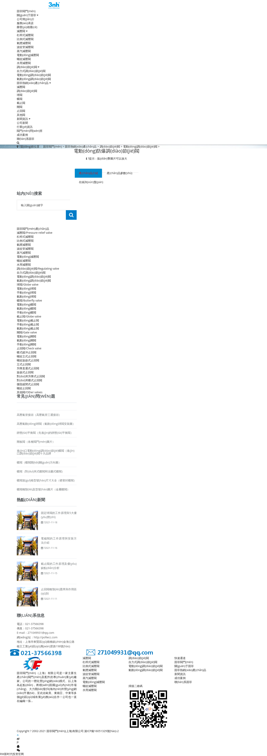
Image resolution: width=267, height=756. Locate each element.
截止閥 (21, 103)
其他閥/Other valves (30, 392)
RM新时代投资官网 (12, 754)
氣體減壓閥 (24, 43)
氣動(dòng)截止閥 (28, 328)
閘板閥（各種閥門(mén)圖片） (36, 442)
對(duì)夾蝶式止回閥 (29, 380)
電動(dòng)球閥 (26, 288)
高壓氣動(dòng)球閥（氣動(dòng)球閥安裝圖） (46, 424)
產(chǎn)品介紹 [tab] (88, 173)
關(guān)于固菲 (27, 15)
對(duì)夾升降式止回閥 (31, 376)
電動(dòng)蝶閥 (26, 304)
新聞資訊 (23, 119)
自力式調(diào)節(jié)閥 (31, 71)
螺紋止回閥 (24, 388)
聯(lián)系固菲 (25, 139)
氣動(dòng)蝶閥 (26, 308)
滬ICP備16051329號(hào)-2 (101, 731)
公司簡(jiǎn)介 (25, 19)
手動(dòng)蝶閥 (26, 312)
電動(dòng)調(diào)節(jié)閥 (34, 75)
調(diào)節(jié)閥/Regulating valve (38, 268)
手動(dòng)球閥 (26, 292)
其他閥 (21, 115)
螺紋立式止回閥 (26, 356)
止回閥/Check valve (29, 348)
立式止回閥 (24, 364)
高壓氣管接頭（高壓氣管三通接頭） (39, 415)
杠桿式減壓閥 (25, 35)
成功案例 (22, 135)
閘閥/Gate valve (27, 332)
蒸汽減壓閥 (24, 51)
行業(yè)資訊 (25, 127)
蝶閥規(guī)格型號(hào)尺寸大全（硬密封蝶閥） (46, 480)
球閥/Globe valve (28, 284)
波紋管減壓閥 (25, 47)
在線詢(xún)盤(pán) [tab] (91, 182)
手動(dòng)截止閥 (28, 324)
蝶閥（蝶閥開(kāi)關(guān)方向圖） (39, 462)
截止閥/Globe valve (29, 316)
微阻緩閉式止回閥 (28, 384)
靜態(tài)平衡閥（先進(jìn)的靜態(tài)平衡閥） (45, 433)
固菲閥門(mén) (26, 11)
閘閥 (19, 107)
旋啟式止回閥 (25, 372)
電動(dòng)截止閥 (28, 320)
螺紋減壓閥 (24, 59)
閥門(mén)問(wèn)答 (30, 131)
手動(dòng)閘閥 (26, 344)
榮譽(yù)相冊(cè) (27, 27)
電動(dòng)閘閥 (26, 336)
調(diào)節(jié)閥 (28, 67)
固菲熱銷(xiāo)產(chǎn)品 (34, 83)
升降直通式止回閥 (28, 368)
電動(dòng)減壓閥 (28, 55)
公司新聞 (22, 123)
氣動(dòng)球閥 (26, 296)
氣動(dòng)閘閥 (26, 340)
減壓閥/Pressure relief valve (34, 233)
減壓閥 (22, 31)
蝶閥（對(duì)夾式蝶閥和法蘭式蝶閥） (40, 471)
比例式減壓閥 (25, 39)
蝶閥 (19, 99)
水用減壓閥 (24, 63)
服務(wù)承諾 (25, 23)
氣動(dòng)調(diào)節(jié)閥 (34, 79)
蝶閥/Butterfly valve (29, 300)
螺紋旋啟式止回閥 (28, 360)
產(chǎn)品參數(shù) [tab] (119, 173)
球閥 (19, 95)
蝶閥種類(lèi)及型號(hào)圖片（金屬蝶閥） (43, 489)
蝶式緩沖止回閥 (26, 352)
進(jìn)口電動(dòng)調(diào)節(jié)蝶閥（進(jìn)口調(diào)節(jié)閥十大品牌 (45, 452)
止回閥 (21, 111)
